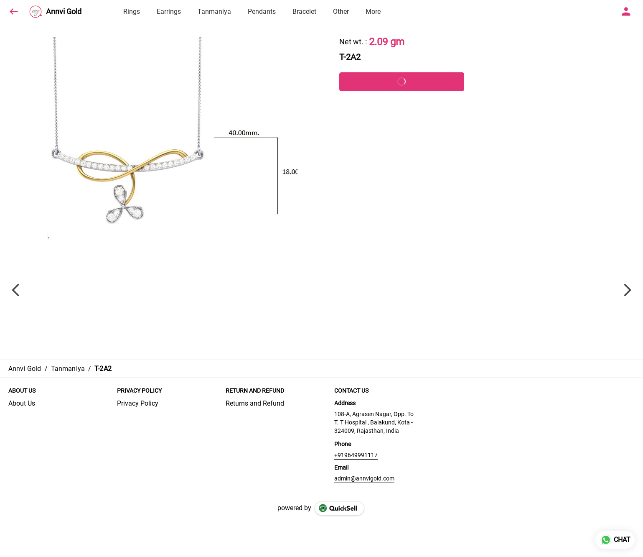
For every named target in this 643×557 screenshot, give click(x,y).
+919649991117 (356, 455)
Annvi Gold (63, 12)
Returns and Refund (255, 403)
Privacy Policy (137, 403)
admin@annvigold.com (364, 478)
